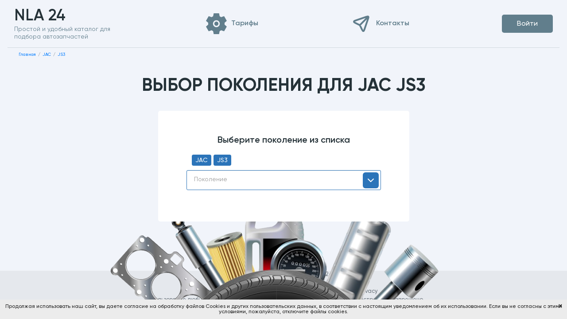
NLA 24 (53, 16)
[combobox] (283, 180)
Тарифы (244, 23)
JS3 (222, 160)
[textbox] (283, 179)
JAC (201, 160)
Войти (527, 23)
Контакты (392, 23)
